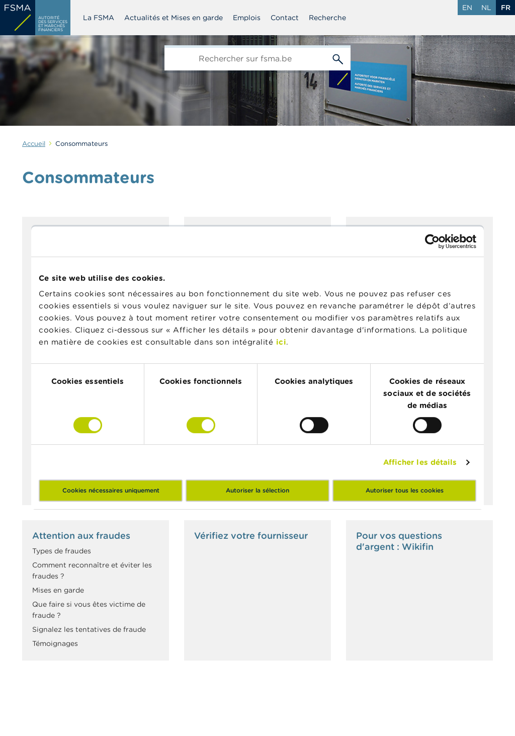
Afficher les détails (420, 462)
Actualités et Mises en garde (173, 17)
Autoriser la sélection (257, 490)
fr (505, 7)
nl (486, 7)
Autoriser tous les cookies (405, 490)
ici (281, 342)
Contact (285, 17)
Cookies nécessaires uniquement (110, 490)
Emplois (247, 17)
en (467, 7)
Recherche (327, 17)
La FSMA (98, 17)
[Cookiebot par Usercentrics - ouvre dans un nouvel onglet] (432, 241)
